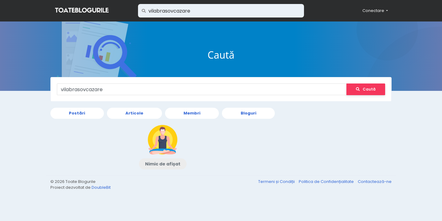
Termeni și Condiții (277, 181)
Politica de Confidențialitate (327, 181)
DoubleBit (101, 187)
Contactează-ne (375, 181)
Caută (366, 89)
